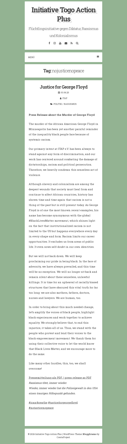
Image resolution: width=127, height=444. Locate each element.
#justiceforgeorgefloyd (63, 402)
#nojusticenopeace (41, 407)
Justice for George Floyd (63, 87)
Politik (57, 104)
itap (64, 98)
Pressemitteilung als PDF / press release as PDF (60, 377)
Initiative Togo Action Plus (64, 14)
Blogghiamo (90, 434)
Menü (63, 57)
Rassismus (70, 104)
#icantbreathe (38, 402)
